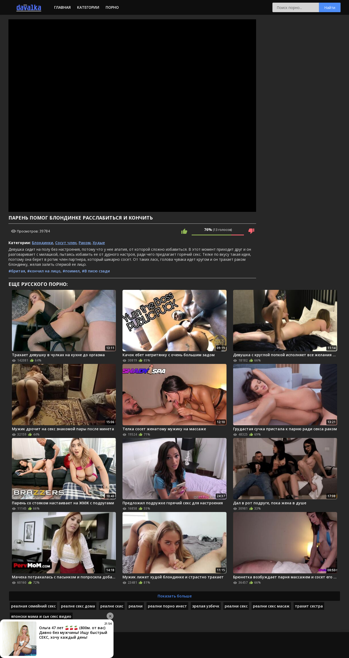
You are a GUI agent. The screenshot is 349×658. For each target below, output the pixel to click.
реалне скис (111, 606)
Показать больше (175, 595)
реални (136, 606)
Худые (99, 242)
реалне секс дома (78, 606)
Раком (85, 242)
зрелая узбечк (205, 606)
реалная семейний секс (33, 606)
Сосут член (66, 242)
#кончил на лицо (43, 270)
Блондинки (42, 242)
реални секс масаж (271, 606)
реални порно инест (167, 606)
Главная (62, 7)
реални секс (236, 606)
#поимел (71, 270)
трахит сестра (309, 606)
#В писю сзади (96, 270)
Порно (112, 7)
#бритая (16, 270)
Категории (88, 7)
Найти (329, 7)
